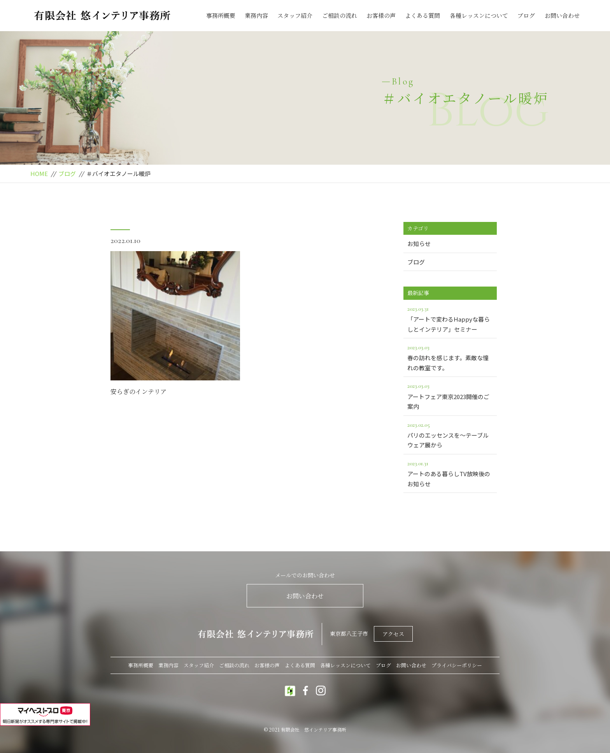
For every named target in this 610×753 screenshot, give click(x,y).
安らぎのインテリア (138, 391)
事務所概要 (220, 15)
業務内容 (256, 15)
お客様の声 (381, 15)
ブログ (526, 15)
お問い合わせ (562, 15)
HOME (39, 173)
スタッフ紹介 (294, 15)
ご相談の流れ (339, 15)
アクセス (393, 634)
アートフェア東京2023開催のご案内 (450, 395)
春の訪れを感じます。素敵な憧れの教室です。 (450, 357)
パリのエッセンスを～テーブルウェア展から (450, 434)
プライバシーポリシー (456, 665)
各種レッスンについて (479, 15)
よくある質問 (422, 15)
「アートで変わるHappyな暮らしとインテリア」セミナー (450, 318)
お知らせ (419, 243)
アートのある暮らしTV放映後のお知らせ (450, 473)
